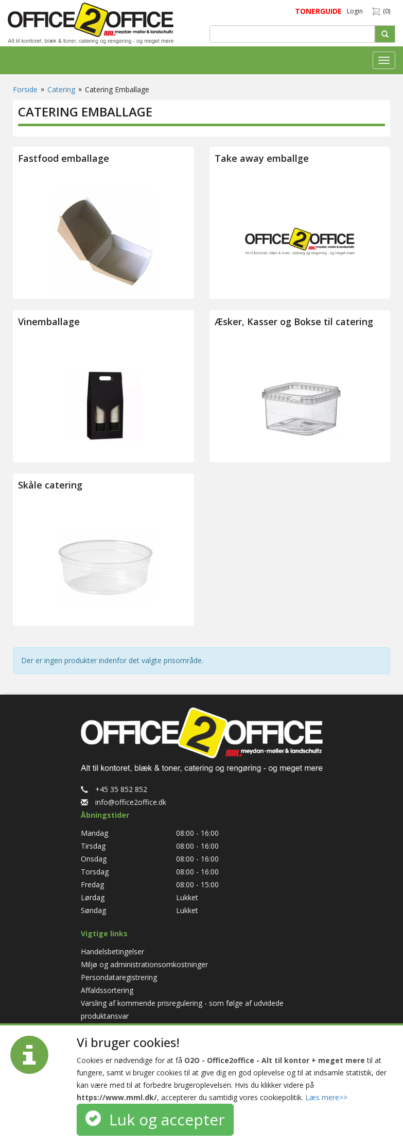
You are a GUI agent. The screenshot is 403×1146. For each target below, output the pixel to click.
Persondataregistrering (119, 977)
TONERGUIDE (318, 11)
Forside (25, 89)
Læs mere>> (326, 1097)
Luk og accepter (155, 1119)
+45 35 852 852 (114, 789)
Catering (61, 89)
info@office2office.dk (123, 802)
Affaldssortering (107, 990)
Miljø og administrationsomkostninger (144, 964)
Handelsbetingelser (112, 951)
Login (355, 11)
